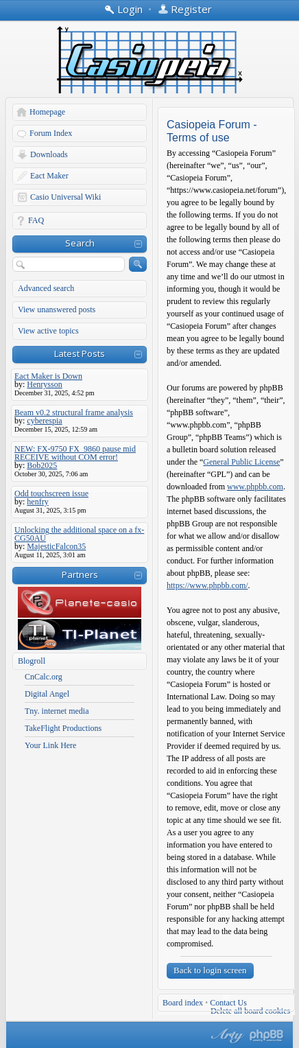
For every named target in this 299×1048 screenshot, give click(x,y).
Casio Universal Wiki (65, 197)
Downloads (49, 154)
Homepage (47, 112)
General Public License (241, 462)
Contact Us (228, 1003)
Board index (183, 1003)
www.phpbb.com (255, 486)
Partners (80, 574)
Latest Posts (79, 353)
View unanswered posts (56, 309)
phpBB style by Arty (225, 1035)
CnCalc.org (43, 677)
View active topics (48, 331)
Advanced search (46, 288)
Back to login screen (210, 970)
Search (80, 243)
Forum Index (50, 133)
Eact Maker (49, 176)
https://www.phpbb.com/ (207, 585)
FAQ (36, 220)
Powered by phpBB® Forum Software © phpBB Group (266, 1035)
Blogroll (31, 661)
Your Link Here (50, 745)
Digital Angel (47, 694)
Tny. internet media (57, 711)
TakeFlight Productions (63, 728)
